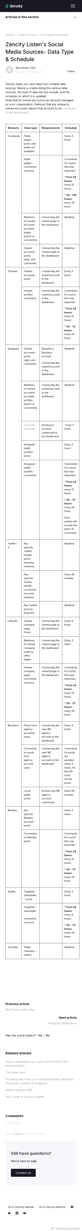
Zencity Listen (27, 34)
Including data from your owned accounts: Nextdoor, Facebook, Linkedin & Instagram (39, 1081)
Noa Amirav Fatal (25, 67)
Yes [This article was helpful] (40, 1035)
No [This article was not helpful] (48, 1035)
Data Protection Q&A (18, 1090)
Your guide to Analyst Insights (24, 1096)
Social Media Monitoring (53, 34)
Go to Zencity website (21, 1207)
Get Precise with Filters (20, 1009)
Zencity (9, 34)
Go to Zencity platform (52, 1207)
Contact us (23, 1173)
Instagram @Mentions (62, 1023)
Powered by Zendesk (67, 1228)
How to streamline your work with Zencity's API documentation (36, 1063)
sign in (17, 1133)
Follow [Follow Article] (71, 71)
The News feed (15, 1072)
